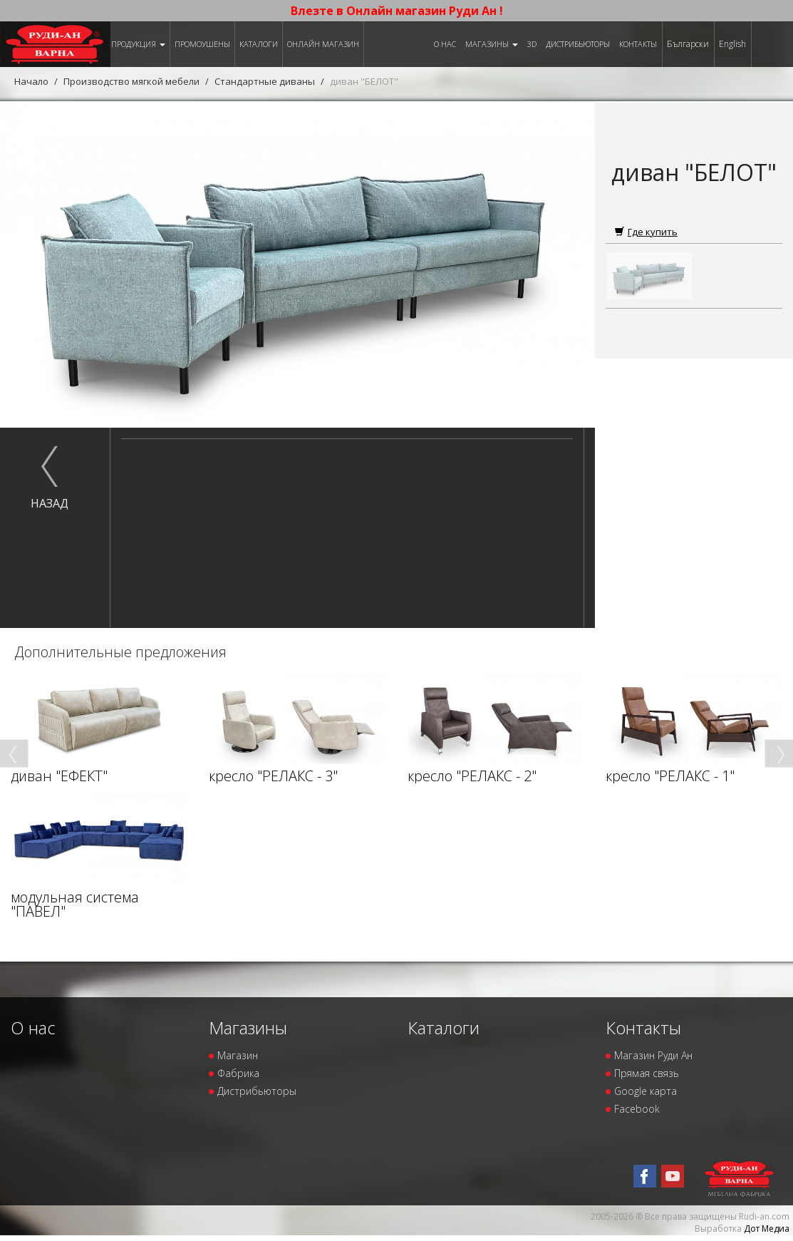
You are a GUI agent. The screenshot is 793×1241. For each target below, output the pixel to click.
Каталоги (258, 43)
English (732, 44)
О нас (445, 43)
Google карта (645, 1091)
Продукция (138, 43)
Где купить (646, 231)
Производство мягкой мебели (131, 81)
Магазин (237, 1055)
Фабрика (238, 1073)
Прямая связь (646, 1073)
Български (688, 44)
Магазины (491, 43)
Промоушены (202, 43)
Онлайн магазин (323, 43)
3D (532, 43)
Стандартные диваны (264, 81)
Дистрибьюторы (578, 43)
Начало (31, 81)
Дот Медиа (766, 1228)
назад (49, 503)
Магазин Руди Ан (653, 1055)
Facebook (637, 1109)
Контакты (638, 43)
